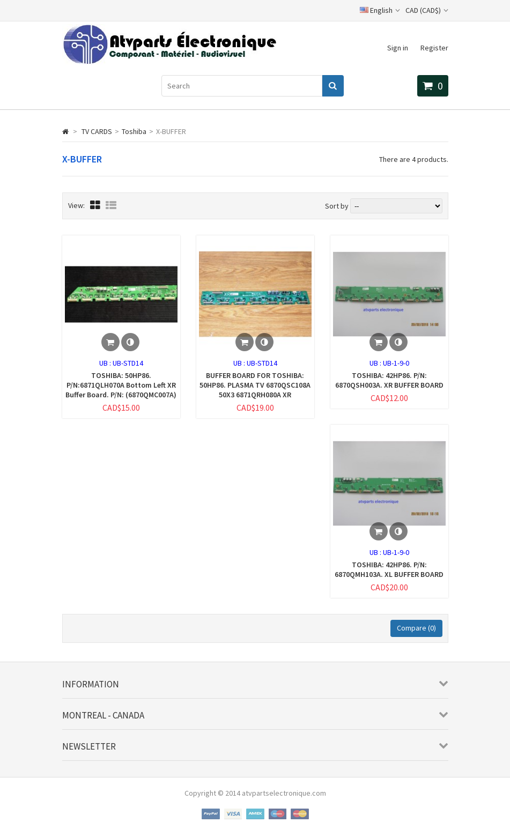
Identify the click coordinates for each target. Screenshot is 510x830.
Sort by (337, 206)
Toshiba (134, 131)
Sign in (397, 48)
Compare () (416, 628)
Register (434, 48)
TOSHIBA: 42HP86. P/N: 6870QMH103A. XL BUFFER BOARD (389, 569)
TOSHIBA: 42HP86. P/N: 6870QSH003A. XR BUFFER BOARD (389, 380)
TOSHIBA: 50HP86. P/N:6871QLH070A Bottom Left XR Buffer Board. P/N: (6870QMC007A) (120, 384)
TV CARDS (97, 131)
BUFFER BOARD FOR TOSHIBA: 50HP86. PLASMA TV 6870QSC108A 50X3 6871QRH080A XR (255, 384)
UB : (106, 363)
